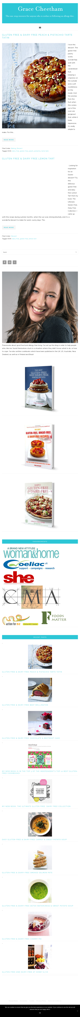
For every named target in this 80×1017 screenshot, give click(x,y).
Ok (40, 1013)
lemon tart (32, 239)
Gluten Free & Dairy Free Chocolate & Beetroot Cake (31, 738)
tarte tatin (45, 151)
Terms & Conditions (54, 1001)
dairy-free (15, 151)
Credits (31, 1001)
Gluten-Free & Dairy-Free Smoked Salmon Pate (27, 873)
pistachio (37, 151)
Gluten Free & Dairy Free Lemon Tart (28, 158)
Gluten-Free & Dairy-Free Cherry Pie (22, 939)
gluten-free (24, 151)
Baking (13, 148)
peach (31, 151)
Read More (9, 140)
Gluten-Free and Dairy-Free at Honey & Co (25, 972)
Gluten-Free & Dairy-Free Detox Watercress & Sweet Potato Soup (37, 906)
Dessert (19, 148)
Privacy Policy (41, 1001)
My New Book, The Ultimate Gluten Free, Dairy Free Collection (36, 806)
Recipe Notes (13, 1001)
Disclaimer (23, 1001)
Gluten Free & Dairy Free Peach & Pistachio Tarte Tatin (37, 36)
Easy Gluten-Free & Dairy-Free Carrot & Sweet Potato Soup (34, 839)
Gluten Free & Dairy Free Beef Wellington (25, 705)
